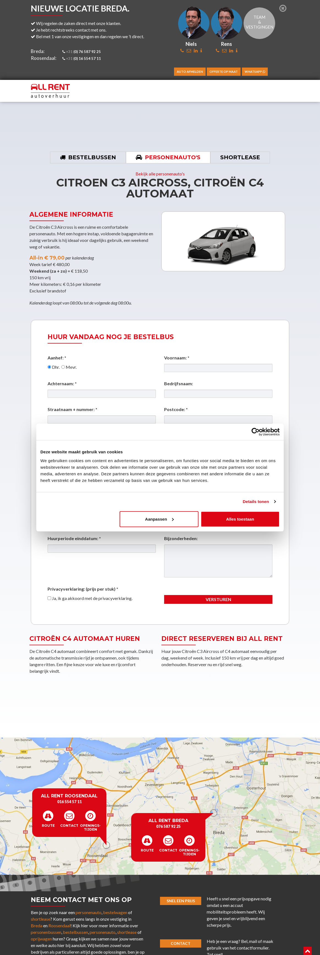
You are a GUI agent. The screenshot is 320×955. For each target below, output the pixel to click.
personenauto (88, 912)
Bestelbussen (92, 157)
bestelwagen (115, 912)
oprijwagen (41, 938)
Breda (36, 925)
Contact (181, 943)
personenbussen (46, 932)
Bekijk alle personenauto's (160, 173)
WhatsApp (255, 71)
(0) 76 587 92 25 (81, 51)
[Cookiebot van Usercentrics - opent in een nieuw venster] (255, 432)
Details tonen (256, 501)
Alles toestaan (240, 518)
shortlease (40, 919)
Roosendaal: (43, 58)
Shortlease (240, 157)
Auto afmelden (190, 71)
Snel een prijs (181, 900)
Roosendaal (59, 925)
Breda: (38, 51)
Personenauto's (172, 157)
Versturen (218, 599)
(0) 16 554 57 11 (81, 58)
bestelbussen (75, 932)
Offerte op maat (223, 71)
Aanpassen (159, 518)
